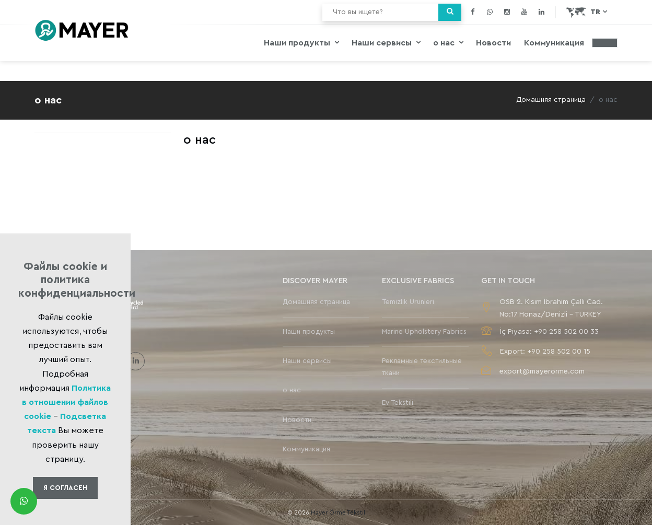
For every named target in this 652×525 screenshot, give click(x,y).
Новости (493, 43)
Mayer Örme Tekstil (338, 512)
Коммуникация (554, 43)
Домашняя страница (551, 99)
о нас (445, 43)
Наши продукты (298, 43)
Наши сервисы (383, 43)
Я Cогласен (65, 487)
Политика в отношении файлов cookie (66, 402)
